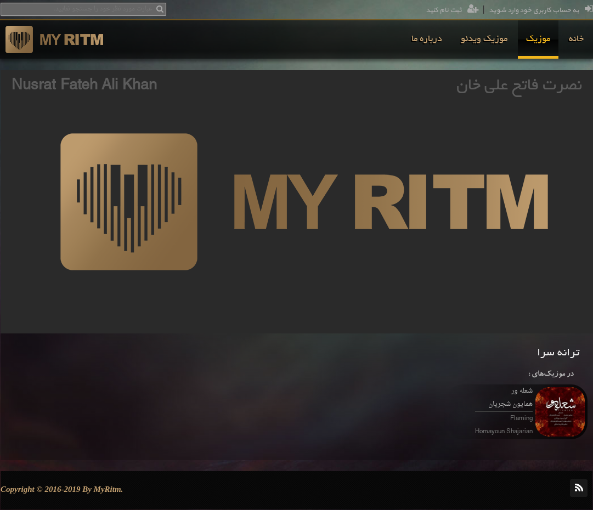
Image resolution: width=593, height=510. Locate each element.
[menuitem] (576, 39)
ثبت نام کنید (452, 10)
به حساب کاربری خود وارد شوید (541, 10)
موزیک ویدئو (484, 39)
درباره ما (426, 39)
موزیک (538, 39)
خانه (576, 39)
